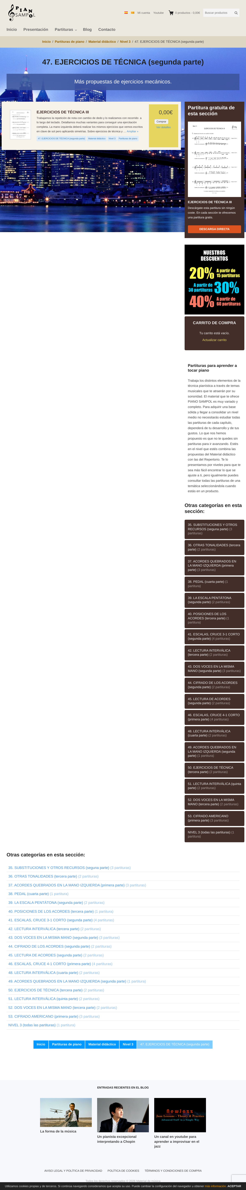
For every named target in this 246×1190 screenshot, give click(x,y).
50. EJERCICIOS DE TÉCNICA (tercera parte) (210, 770)
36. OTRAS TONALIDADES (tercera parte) (214, 547)
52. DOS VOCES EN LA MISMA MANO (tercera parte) (213, 802)
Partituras (64, 30)
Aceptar (234, 1186)
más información (215, 1186)
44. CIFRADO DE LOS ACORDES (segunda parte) (213, 685)
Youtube (158, 12)
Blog (87, 30)
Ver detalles (163, 127)
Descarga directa (214, 229)
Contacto (106, 30)
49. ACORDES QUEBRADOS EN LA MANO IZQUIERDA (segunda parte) (212, 752)
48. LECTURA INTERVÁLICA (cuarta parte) (209, 733)
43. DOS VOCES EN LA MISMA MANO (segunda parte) (214, 669)
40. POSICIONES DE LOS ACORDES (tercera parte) (208, 618)
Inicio (12, 30)
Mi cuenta (144, 12)
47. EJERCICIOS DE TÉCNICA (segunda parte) (61, 138)
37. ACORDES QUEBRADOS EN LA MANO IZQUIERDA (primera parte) (212, 566)
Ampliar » (132, 131)
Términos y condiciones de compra (173, 1170)
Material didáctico (97, 138)
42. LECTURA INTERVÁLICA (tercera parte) (209, 653)
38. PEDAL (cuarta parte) (208, 584)
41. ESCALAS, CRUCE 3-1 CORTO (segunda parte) (214, 637)
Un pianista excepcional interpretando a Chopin (116, 1139)
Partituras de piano (128, 138)
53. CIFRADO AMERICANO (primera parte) (208, 818)
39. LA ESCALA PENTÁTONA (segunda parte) (209, 600)
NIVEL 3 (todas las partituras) (211, 835)
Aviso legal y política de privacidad (73, 1170)
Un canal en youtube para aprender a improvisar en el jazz (176, 1141)
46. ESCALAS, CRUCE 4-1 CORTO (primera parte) (214, 717)
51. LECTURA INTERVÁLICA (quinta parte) (214, 786)
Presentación (35, 30)
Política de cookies (123, 1170)
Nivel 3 (112, 138)
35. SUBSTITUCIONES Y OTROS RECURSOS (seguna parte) (212, 529)
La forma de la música (58, 1131)
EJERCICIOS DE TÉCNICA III (63, 112)
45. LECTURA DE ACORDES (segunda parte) (209, 701)
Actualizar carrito (214, 340)
